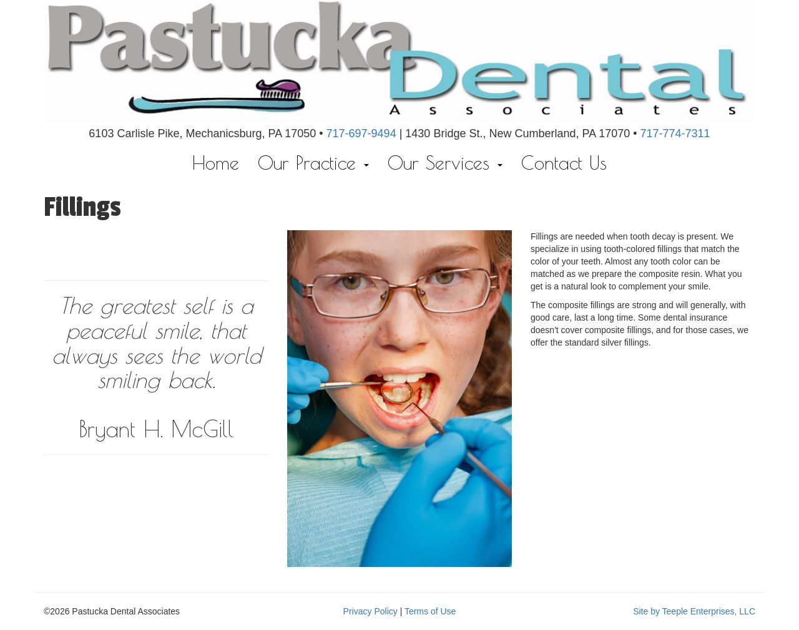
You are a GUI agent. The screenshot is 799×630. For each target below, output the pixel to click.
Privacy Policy (370, 611)
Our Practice (313, 162)
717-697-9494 (361, 133)
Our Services (445, 162)
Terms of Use (430, 611)
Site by (646, 611)
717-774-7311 (675, 133)
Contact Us (564, 162)
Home (215, 162)
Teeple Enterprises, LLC (708, 611)
